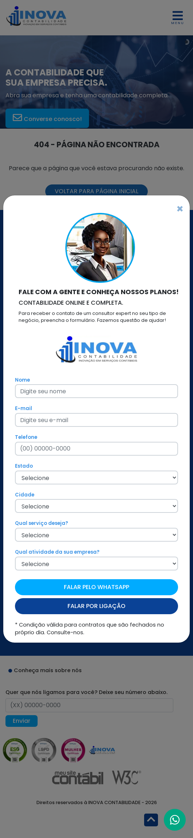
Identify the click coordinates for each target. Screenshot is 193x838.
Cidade (24, 494)
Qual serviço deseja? (41, 523)
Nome (22, 380)
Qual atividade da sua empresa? (57, 552)
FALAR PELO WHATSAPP (96, 587)
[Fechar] (179, 209)
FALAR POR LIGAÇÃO (96, 606)
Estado (24, 466)
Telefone (26, 437)
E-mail (23, 408)
